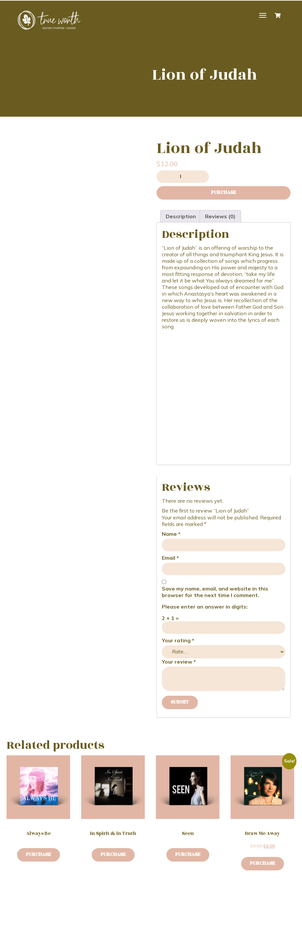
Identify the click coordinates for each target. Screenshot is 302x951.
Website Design (107, 944)
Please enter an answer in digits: (205, 606)
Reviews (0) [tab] (220, 216)
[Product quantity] (183, 176)
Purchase (223, 192)
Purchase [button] (262, 863)
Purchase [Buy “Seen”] (187, 854)
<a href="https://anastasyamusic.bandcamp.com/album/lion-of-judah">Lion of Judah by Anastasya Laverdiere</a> (223, 394)
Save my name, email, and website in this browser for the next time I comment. (215, 591)
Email (170, 557)
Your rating (178, 640)
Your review (179, 661)
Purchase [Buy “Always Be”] (38, 854)
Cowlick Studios (155, 944)
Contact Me (98, 914)
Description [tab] (181, 216)
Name (171, 534)
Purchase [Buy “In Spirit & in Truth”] (113, 854)
